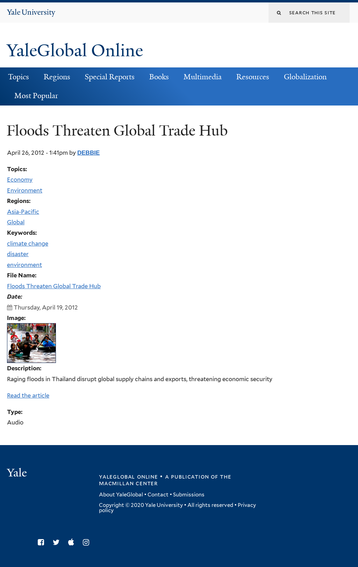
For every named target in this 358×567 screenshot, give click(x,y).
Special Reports (110, 77)
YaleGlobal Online (75, 50)
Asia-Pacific (23, 211)
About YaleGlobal (121, 495)
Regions (57, 77)
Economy (20, 179)
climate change (27, 243)
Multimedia (203, 77)
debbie (88, 153)
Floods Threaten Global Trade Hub (54, 286)
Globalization (305, 77)
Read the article (28, 395)
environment (24, 264)
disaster (18, 253)
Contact (158, 495)
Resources (252, 77)
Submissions (189, 495)
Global (15, 222)
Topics (18, 77)
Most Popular (36, 96)
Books (159, 77)
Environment (24, 190)
